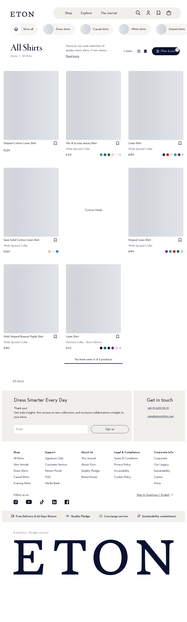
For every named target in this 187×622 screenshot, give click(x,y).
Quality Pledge (90, 470)
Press (157, 483)
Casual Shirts (21, 477)
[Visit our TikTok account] (42, 502)
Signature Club (54, 458)
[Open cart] (169, 13)
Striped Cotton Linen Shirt (20, 143)
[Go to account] (148, 13)
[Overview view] (138, 51)
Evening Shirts (22, 483)
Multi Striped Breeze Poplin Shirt (23, 336)
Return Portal (53, 470)
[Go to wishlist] (158, 13)
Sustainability (162, 470)
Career (158, 477)
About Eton (88, 464)
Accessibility (121, 470)
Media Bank (52, 483)
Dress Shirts (21, 470)
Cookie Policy (122, 477)
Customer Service (56, 464)
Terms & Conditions (126, 458)
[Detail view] (145, 51)
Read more (72, 56)
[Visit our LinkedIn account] (54, 502)
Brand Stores (89, 477)
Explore (86, 13)
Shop (68, 13)
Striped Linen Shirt (139, 239)
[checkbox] (55, 143)
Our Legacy (161, 464)
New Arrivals (21, 464)
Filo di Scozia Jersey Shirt (81, 143)
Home (14, 56)
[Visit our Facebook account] (67, 502)
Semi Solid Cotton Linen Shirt (21, 239)
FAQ (48, 477)
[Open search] (138, 13)
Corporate (160, 458)
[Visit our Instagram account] (16, 502)
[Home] (93, 558)
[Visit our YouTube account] (29, 502)
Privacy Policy (122, 464)
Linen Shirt (134, 143)
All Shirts (27, 56)
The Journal (109, 13)
